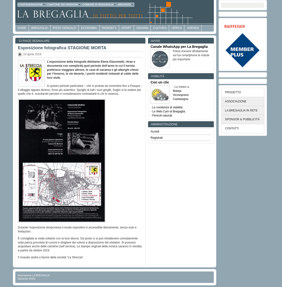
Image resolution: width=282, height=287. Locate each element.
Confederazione (31, 4)
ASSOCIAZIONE (236, 101)
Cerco (176, 28)
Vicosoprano (181, 95)
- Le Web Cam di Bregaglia (168, 111)
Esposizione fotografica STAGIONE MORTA (62, 47)
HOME (22, 28)
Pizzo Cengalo (64, 28)
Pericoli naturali (162, 115)
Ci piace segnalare (34, 41)
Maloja (177, 91)
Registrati (157, 137)
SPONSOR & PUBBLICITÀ (242, 119)
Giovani (142, 28)
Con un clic (160, 82)
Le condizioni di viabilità (167, 107)
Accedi (155, 131)
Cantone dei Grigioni (64, 4)
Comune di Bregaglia (99, 4)
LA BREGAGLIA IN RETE (241, 110)
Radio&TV (109, 28)
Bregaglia (39, 28)
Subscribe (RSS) (26, 278)
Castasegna (180, 99)
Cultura (159, 28)
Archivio (125, 4)
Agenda (193, 28)
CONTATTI (232, 128)
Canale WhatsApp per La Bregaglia (179, 47)
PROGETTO (233, 92)
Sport (126, 28)
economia (89, 28)
